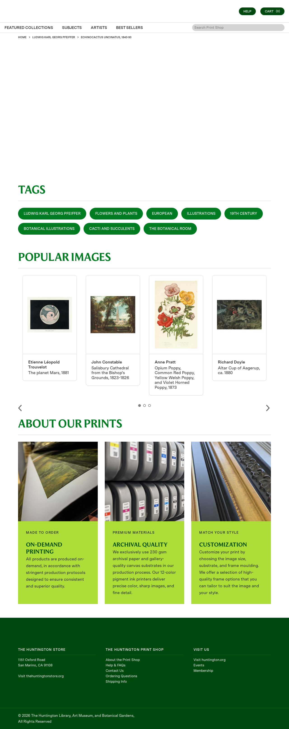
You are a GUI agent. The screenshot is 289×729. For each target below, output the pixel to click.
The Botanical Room (170, 228)
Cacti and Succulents (112, 228)
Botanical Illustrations (49, 228)
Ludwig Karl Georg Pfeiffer (52, 213)
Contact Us (115, 671)
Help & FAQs (116, 665)
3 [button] (149, 405)
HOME (22, 37)
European (162, 213)
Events (198, 665)
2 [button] (144, 405)
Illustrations (201, 213)
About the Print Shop (123, 660)
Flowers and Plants (116, 213)
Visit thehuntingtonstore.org (41, 676)
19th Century (243, 213)
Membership (203, 671)
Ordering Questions (121, 676)
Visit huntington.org (209, 660)
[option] (49, 328)
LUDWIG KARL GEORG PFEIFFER (53, 37)
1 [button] (139, 405)
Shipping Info (116, 681)
